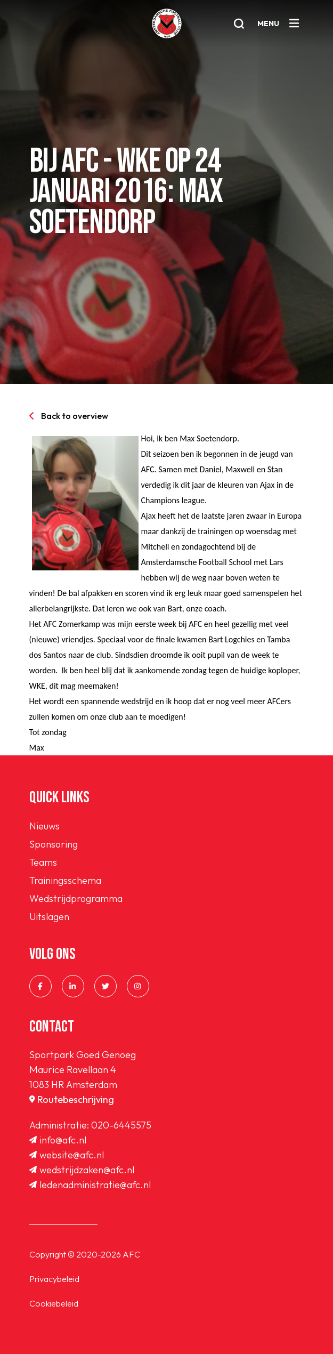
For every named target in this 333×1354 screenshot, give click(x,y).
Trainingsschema (65, 880)
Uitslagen (49, 916)
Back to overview (68, 415)
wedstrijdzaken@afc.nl (81, 1170)
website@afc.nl (66, 1155)
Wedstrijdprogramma (76, 898)
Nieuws (44, 826)
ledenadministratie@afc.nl (90, 1185)
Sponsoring (53, 844)
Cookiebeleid (53, 1303)
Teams (43, 862)
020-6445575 (121, 1125)
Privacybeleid (54, 1279)
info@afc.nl (57, 1140)
